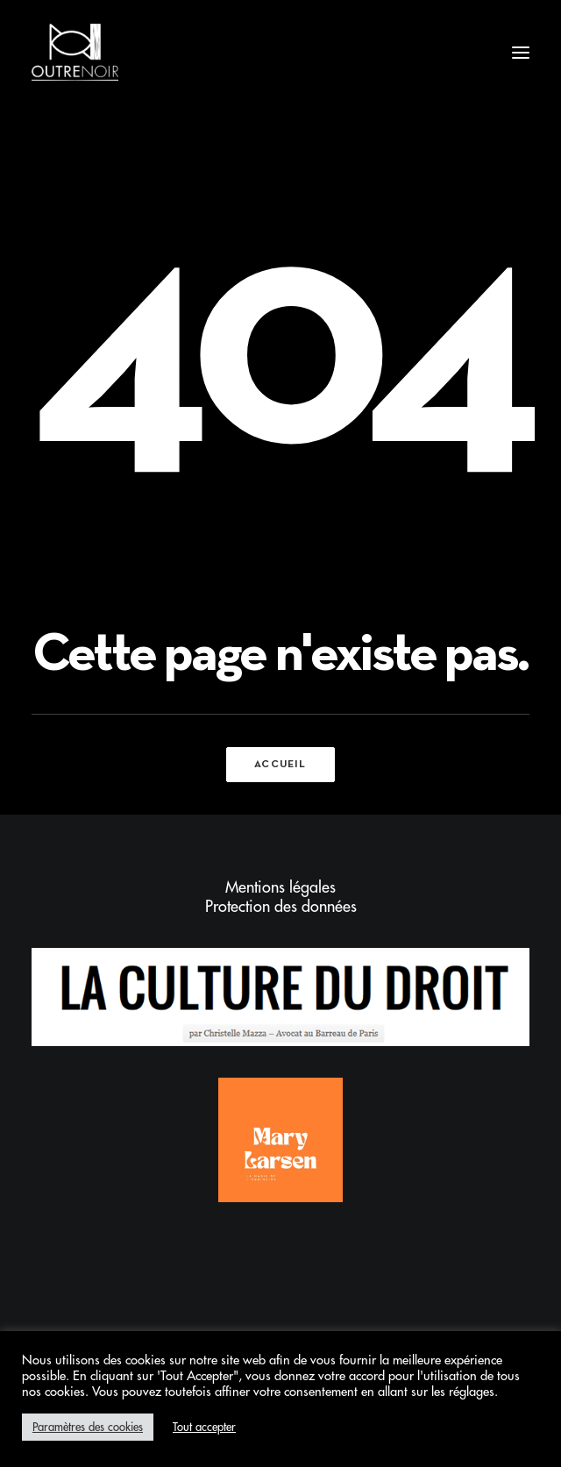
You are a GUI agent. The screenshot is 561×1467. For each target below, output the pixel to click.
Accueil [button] (280, 764)
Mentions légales (280, 887)
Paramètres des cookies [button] (87, 1427)
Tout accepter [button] (204, 1427)
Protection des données (281, 907)
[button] (520, 52)
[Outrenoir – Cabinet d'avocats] (75, 52)
